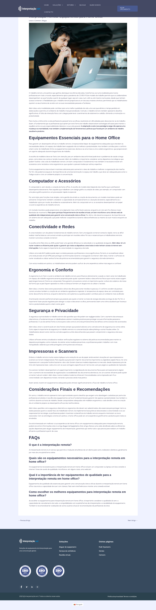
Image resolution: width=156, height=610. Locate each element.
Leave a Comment (36, 21)
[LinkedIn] (32, 587)
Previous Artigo (25, 521)
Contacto (109, 5)
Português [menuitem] (79, 605)
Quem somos (96, 5)
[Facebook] (21, 587)
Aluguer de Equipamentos (72, 426)
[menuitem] (78, 604)
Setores (73, 5)
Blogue (84, 5)
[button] (65, 5)
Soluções (61, 5)
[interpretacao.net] (29, 5)
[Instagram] (37, 587)
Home (50, 5)
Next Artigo (132, 521)
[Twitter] (27, 587)
